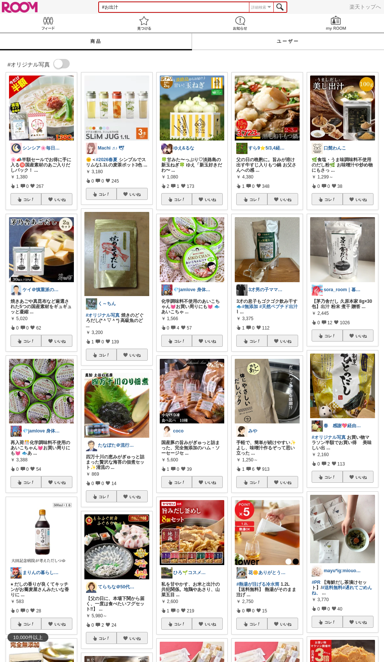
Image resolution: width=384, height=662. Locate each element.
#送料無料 (332, 587)
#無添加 (250, 306)
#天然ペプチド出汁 (278, 306)
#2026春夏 (106, 159)
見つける (144, 23)
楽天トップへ (365, 7)
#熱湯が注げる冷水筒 (257, 584)
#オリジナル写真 (103, 315)
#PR (316, 582)
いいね (60, 199)
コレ (28, 199)
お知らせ (240, 23)
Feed (48, 23)
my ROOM (336, 23)
